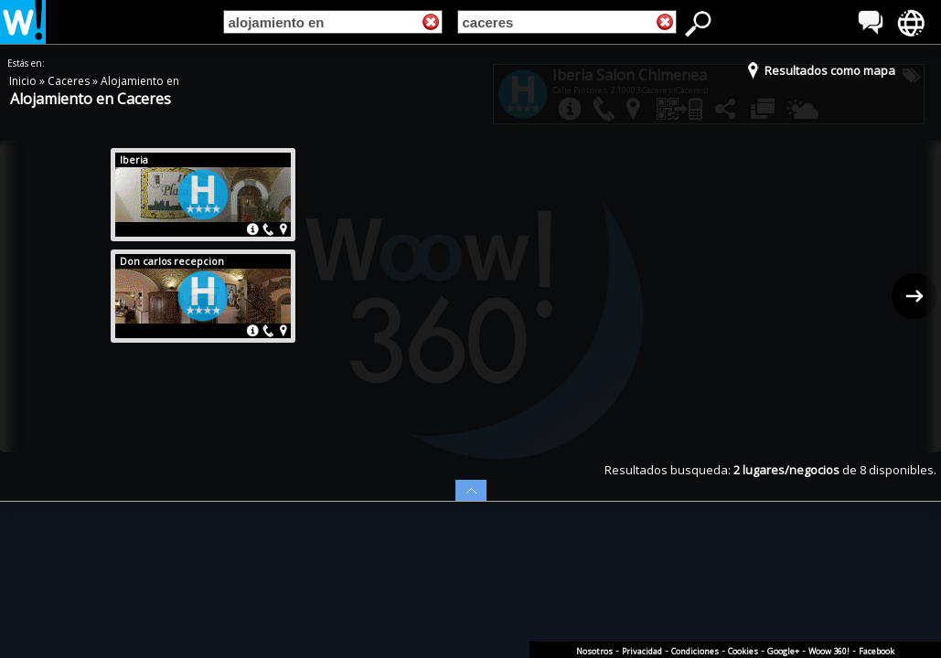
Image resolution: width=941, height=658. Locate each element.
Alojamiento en (140, 81)
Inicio (24, 81)
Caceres (70, 81)
